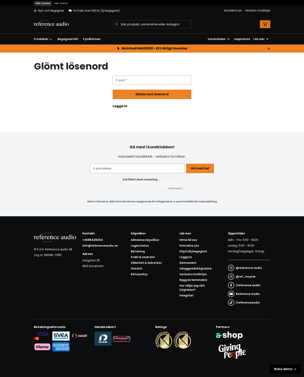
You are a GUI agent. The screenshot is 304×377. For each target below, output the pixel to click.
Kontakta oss (233, 10)
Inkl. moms (42, 3)
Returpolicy (139, 274)
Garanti (136, 268)
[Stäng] (268, 48)
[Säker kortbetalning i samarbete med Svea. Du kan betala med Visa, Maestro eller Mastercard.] (42, 336)
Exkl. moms (61, 3)
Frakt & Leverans (143, 257)
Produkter (43, 39)
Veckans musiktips (257, 10)
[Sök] (152, 24)
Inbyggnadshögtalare (195, 268)
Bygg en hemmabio (193, 280)
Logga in (120, 106)
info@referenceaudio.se (100, 246)
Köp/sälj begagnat (193, 251)
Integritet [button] (186, 295)
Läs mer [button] (261, 39)
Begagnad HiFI (68, 39)
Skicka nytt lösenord (155, 95)
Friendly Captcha (175, 188)
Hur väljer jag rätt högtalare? (192, 288)
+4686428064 (92, 240)
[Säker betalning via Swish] (79, 336)
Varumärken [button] (219, 39)
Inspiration (242, 39)
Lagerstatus (140, 246)
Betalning (138, 251)
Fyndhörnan (91, 39)
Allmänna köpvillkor (145, 240)
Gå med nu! (201, 168)
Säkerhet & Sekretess (146, 263)
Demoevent (187, 263)
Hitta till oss (188, 240)
